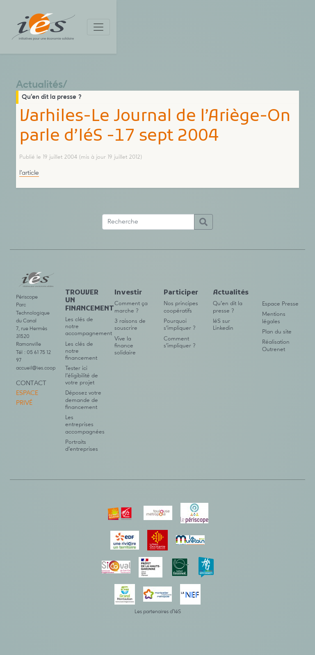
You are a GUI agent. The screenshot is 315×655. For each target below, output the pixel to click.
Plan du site (277, 332)
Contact (31, 383)
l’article (29, 173)
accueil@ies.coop (35, 368)
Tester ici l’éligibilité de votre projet (81, 375)
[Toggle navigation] (98, 27)
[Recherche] (148, 222)
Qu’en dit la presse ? (52, 97)
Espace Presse (280, 304)
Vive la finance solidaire (125, 346)
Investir (128, 293)
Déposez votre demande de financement (83, 400)
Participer (181, 293)
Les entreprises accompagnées (85, 425)
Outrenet (273, 349)
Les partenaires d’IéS (158, 611)
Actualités (39, 85)
